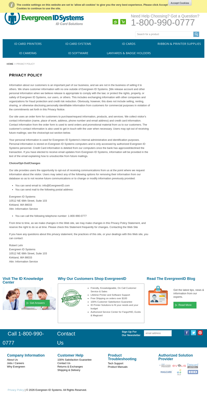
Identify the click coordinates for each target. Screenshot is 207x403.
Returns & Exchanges (70, 366)
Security (9, 225)
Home (10, 64)
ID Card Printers (28, 44)
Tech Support (115, 363)
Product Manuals (118, 366)
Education (10, 205)
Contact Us (63, 363)
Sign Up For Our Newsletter (125, 333)
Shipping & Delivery (68, 370)
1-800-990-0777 (163, 22)
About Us (12, 359)
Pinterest (200, 332)
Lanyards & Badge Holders (129, 53)
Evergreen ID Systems (17, 144)
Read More (184, 304)
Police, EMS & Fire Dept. (18, 232)
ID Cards (128, 44)
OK (180, 3)
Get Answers (37, 302)
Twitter (193, 332)
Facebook (186, 332)
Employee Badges (14, 212)
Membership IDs (13, 239)
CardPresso (11, 178)
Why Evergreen (16, 366)
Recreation (11, 246)
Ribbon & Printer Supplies (179, 44)
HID (7, 171)
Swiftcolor (10, 164)
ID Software (78, 53)
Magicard (10, 150)
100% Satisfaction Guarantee (74, 359)
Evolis (8, 157)
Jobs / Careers (15, 363)
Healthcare (11, 218)
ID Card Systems (78, 44)
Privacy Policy (16, 389)
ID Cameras (28, 53)
